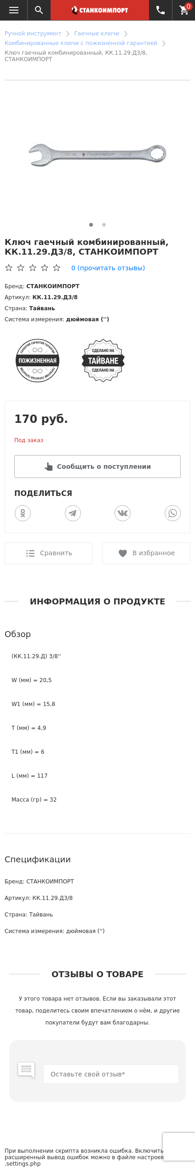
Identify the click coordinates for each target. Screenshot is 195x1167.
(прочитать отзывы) (108, 268)
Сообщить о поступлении (104, 466)
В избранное (153, 553)
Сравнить (56, 553)
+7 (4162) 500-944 (158, 10)
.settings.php (22, 1164)
